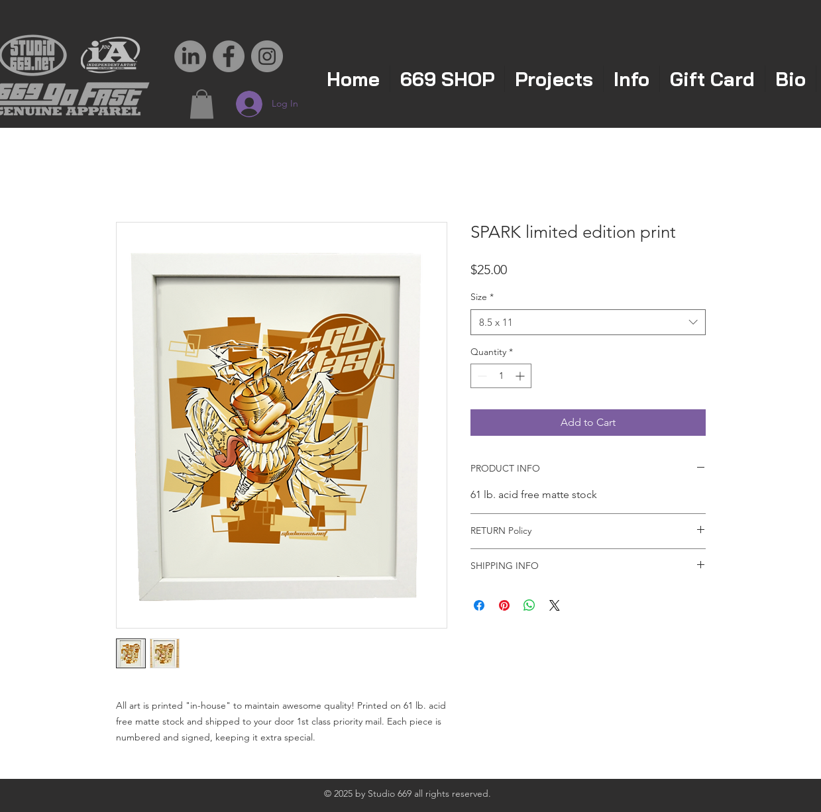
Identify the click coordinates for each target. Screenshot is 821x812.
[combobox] (588, 322)
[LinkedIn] (190, 56)
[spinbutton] (501, 375)
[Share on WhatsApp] (529, 605)
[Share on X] (555, 605)
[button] (202, 104)
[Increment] (521, 375)
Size (482, 297)
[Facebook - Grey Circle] (229, 56)
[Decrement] (480, 375)
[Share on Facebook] (479, 605)
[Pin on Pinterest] (504, 605)
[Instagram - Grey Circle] (267, 56)
